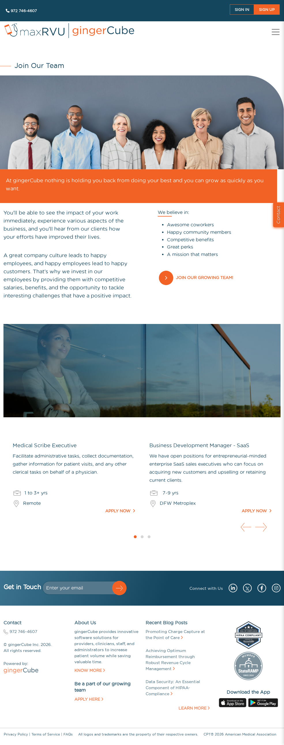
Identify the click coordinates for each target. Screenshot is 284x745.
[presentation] (245, 526)
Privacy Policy (16, 734)
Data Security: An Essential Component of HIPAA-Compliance (173, 687)
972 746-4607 (21, 11)
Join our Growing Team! (204, 278)
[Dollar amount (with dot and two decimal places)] (79, 588)
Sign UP (267, 9)
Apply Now (120, 511)
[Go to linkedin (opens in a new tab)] (230, 588)
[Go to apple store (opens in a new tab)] (233, 702)
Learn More (194, 708)
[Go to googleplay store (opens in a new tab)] (263, 702)
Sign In (242, 9)
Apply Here (88, 699)
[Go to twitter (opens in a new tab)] (246, 588)
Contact (278, 214)
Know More (89, 670)
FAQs (68, 734)
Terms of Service (45, 734)
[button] (135, 537)
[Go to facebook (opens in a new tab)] (259, 588)
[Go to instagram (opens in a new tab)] (274, 588)
